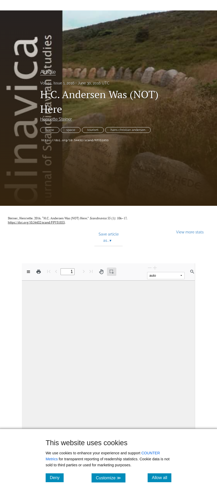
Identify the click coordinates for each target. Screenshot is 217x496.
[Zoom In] (155, 267)
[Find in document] (192, 272)
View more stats (190, 232)
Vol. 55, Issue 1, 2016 (57, 83)
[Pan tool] (101, 272)
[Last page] (91, 271)
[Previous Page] (56, 271)
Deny (57, 477)
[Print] (38, 272)
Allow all (161, 477)
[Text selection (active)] (111, 272)
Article (48, 72)
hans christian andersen (128, 130)
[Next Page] (84, 271)
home (50, 130)
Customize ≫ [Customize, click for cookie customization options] (110, 477)
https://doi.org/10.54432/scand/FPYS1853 (74, 140)
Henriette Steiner (56, 119)
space (70, 130)
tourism (92, 130)
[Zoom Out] (150, 267)
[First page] (49, 271)
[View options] (28, 272)
